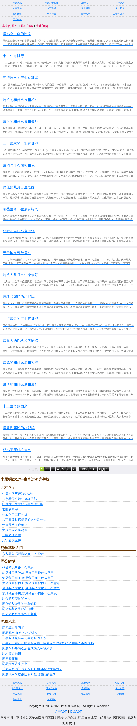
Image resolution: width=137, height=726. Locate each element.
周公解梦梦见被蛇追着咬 (19, 614)
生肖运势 (51, 14)
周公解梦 (17, 19)
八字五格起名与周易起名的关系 (24, 638)
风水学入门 (119, 683)
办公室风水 (17, 688)
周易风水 (17, 2)
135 (84, 469)
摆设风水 (17, 694)
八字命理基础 (11, 535)
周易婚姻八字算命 (14, 664)
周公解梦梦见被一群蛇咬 (19, 604)
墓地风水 (85, 683)
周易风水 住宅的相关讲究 (20, 633)
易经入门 (85, 2)
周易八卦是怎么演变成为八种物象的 (27, 648)
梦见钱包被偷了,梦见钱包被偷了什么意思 (31, 583)
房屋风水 (85, 688)
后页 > (103, 469)
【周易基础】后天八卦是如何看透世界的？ (32, 669)
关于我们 (61, 711)
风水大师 (119, 694)
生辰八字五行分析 (14, 514)
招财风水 (51, 694)
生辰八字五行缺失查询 (18, 494)
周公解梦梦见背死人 (16, 598)
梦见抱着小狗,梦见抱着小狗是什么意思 (29, 593)
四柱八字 (85, 14)
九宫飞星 (51, 8)
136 (93, 469)
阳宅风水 (17, 683)
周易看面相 (10, 659)
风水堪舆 (85, 8)
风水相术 (119, 8)
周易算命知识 (11, 653)
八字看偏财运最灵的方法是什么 (24, 519)
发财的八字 (10, 509)
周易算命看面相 (13, 627)
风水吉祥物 (51, 688)
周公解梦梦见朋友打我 (18, 609)
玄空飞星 (17, 8)
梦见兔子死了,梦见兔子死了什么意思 (28, 578)
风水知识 (26, 26)
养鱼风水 (17, 699)
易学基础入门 (120, 14)
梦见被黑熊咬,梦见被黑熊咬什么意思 (28, 572)
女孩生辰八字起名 (14, 530)
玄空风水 (119, 2)
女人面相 (51, 699)
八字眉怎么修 (11, 540)
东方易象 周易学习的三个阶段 (23, 554)
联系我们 (76, 711)
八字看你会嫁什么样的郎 (19, 499)
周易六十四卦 (51, 2)
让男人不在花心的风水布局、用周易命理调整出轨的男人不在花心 (48, 643)
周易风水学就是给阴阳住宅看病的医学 (29, 674)
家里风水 (51, 683)
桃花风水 (85, 694)
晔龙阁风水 (10, 26)
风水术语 (17, 14)
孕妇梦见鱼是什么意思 (18, 567)
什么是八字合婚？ (14, 525)
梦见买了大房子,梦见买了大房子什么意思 (31, 588)
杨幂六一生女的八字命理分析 (22, 504)
